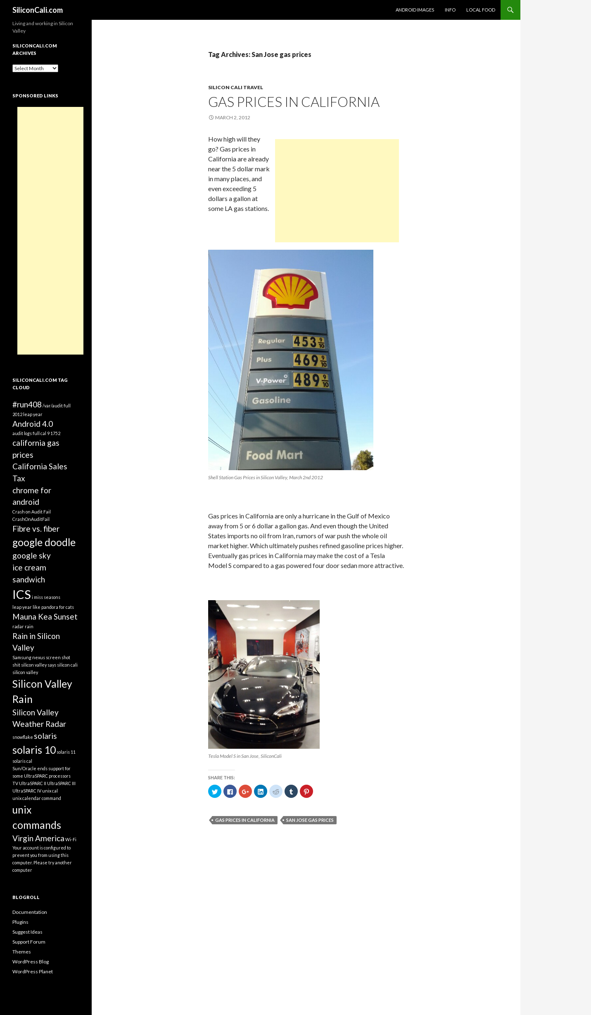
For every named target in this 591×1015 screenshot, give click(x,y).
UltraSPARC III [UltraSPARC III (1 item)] (61, 783)
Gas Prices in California (294, 101)
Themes (21, 952)
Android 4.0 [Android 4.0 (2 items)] (32, 423)
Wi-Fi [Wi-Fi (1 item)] (70, 839)
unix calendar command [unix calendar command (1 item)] (36, 798)
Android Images (415, 9)
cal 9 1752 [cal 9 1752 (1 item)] (50, 433)
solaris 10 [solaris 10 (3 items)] (34, 750)
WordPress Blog (30, 961)
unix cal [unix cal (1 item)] (50, 790)
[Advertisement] (337, 190)
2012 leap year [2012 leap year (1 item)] (27, 414)
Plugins (20, 922)
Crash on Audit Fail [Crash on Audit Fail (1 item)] (31, 511)
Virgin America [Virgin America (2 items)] (38, 838)
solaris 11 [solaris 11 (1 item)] (66, 752)
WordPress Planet (32, 971)
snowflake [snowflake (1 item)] (22, 737)
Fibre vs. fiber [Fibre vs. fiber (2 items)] (35, 528)
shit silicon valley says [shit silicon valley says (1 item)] (34, 664)
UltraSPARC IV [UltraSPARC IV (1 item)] (26, 790)
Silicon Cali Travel (235, 87)
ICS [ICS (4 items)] (21, 594)
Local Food (480, 9)
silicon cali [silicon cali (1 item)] (67, 664)
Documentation (29, 912)
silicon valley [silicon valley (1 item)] (25, 672)
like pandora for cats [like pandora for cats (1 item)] (53, 607)
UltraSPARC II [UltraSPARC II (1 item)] (32, 783)
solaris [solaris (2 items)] (45, 736)
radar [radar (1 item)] (18, 626)
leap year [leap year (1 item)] (22, 607)
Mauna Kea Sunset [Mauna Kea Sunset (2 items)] (45, 616)
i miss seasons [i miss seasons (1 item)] (46, 597)
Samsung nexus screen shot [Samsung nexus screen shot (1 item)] (41, 657)
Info (450, 9)
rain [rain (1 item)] (29, 626)
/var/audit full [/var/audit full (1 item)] (57, 405)
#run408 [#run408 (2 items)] (27, 404)
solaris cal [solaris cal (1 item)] (22, 761)
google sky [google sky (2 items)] (31, 555)
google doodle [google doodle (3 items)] (44, 542)
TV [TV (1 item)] (15, 783)
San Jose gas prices (310, 820)
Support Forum (28, 942)
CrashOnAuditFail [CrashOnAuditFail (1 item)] (31, 519)
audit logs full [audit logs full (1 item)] (26, 433)
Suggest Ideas (27, 932)
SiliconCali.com (37, 9)
